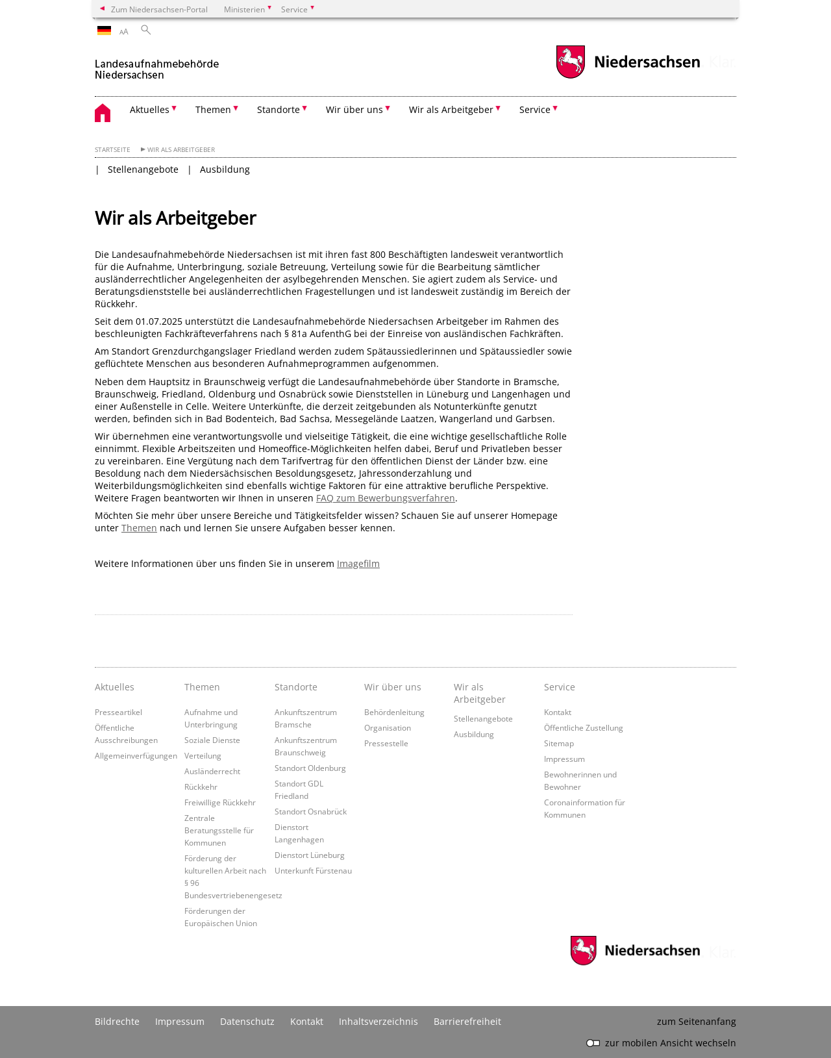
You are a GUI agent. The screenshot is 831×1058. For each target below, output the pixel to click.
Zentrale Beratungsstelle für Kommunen (219, 830)
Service (559, 687)
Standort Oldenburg (310, 767)
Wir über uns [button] (354, 109)
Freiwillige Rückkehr (220, 802)
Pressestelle (386, 743)
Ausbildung (225, 169)
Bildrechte (117, 1021)
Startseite (112, 149)
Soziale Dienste (212, 740)
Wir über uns (392, 687)
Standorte (296, 687)
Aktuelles (114, 687)
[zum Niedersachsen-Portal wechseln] (628, 77)
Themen (139, 528)
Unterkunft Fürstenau (313, 870)
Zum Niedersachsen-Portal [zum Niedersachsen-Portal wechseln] (159, 9)
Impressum (564, 758)
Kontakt (557, 712)
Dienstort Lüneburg (310, 855)
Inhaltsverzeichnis (378, 1021)
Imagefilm (358, 563)
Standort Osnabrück (311, 811)
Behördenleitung (394, 712)
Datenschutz (247, 1021)
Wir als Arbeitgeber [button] (451, 109)
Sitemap (559, 743)
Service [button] (535, 109)
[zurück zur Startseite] (158, 64)
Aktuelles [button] (149, 109)
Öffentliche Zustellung (583, 727)
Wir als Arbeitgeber (181, 149)
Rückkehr (200, 786)
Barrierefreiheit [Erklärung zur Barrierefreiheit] (467, 1021)
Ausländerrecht (212, 771)
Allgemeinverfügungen (136, 755)
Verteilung (202, 755)
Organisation (387, 727)
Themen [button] (213, 109)
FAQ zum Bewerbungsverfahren (385, 498)
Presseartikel (118, 712)
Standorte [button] (278, 109)
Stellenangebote (143, 169)
